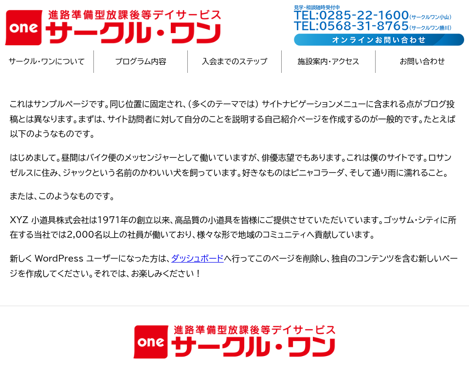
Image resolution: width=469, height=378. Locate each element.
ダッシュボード (197, 258)
